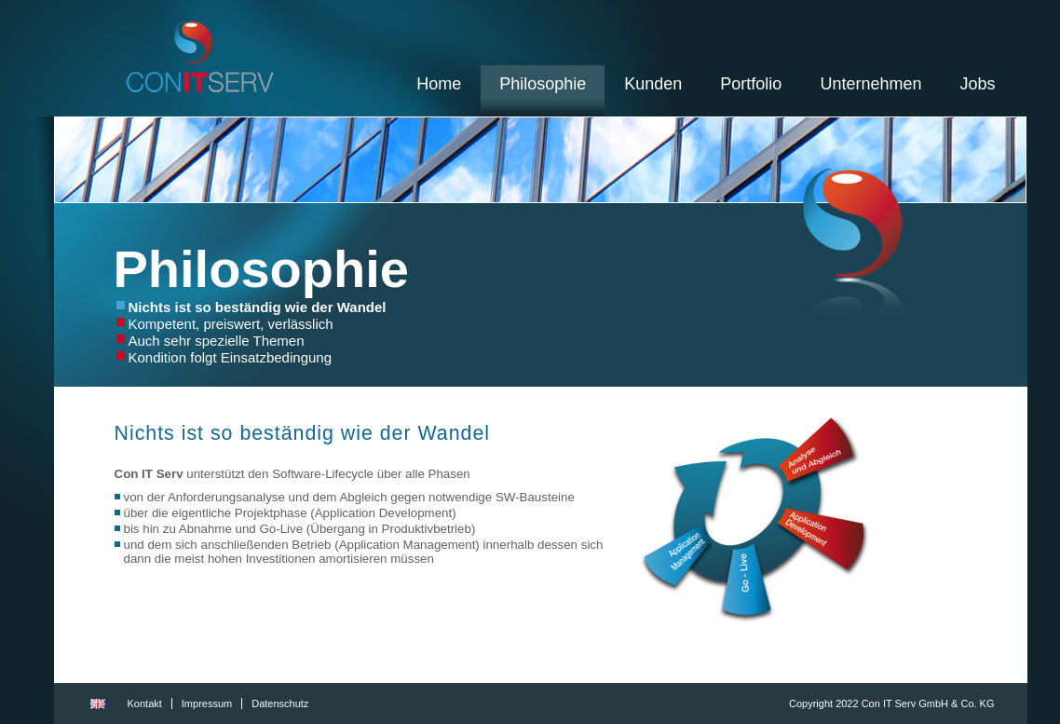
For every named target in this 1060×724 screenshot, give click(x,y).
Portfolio (750, 84)
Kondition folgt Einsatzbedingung (231, 357)
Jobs (977, 84)
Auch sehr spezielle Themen (217, 340)
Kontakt (145, 703)
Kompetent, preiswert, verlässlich (231, 324)
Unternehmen (870, 84)
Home (438, 84)
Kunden (653, 84)
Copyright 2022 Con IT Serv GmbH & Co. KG (892, 703)
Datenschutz (279, 703)
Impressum (207, 703)
